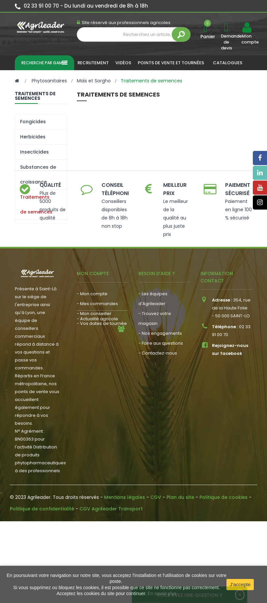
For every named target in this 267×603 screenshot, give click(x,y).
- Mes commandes (97, 379)
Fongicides (33, 121)
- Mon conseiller (94, 389)
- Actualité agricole (97, 416)
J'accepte (240, 584)
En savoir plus (162, 593)
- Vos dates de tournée (102, 399)
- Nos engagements (160, 409)
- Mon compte (92, 369)
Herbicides (32, 136)
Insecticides (34, 152)
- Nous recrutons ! (96, 426)
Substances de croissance (38, 174)
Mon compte (246, 39)
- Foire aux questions (160, 419)
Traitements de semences (36, 204)
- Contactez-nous (157, 429)
